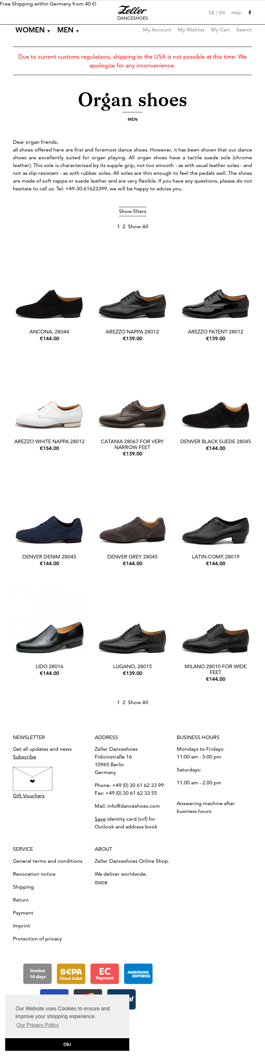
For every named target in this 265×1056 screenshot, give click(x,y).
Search (244, 30)
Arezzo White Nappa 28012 (49, 441)
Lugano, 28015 (132, 666)
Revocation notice (34, 874)
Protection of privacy (37, 939)
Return (21, 900)
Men (65, 30)
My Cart (220, 30)
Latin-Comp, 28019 (215, 557)
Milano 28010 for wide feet (216, 669)
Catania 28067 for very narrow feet (132, 444)
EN (222, 13)
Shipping (23, 887)
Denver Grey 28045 (132, 557)
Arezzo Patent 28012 (215, 332)
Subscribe (24, 757)
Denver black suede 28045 (215, 441)
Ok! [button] (67, 1044)
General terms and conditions (47, 861)
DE (212, 13)
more (101, 882)
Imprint (21, 926)
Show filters (132, 211)
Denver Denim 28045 (49, 557)
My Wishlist (191, 30)
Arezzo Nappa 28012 (132, 332)
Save (100, 819)
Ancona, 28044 (49, 332)
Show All (138, 226)
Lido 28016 (49, 666)
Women (30, 30)
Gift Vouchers (29, 795)
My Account (157, 30)
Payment (23, 913)
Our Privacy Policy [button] (37, 1025)
